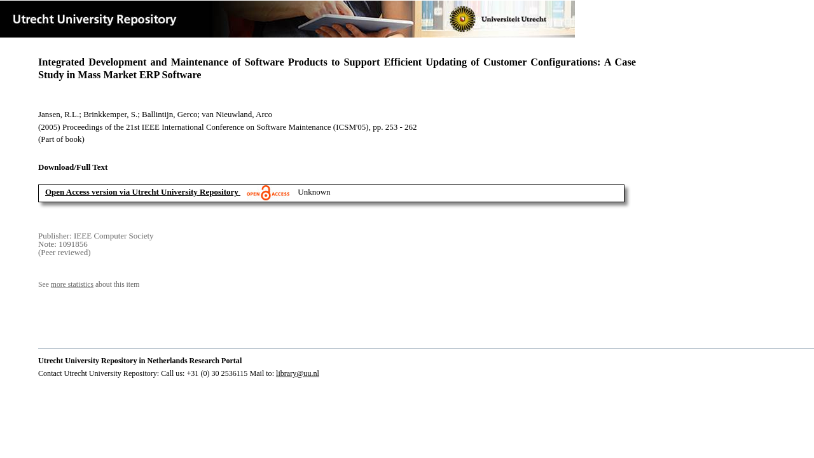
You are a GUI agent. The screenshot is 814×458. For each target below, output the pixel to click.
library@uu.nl (297, 373)
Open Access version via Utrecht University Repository (141, 192)
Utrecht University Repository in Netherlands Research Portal (140, 360)
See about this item (88, 285)
